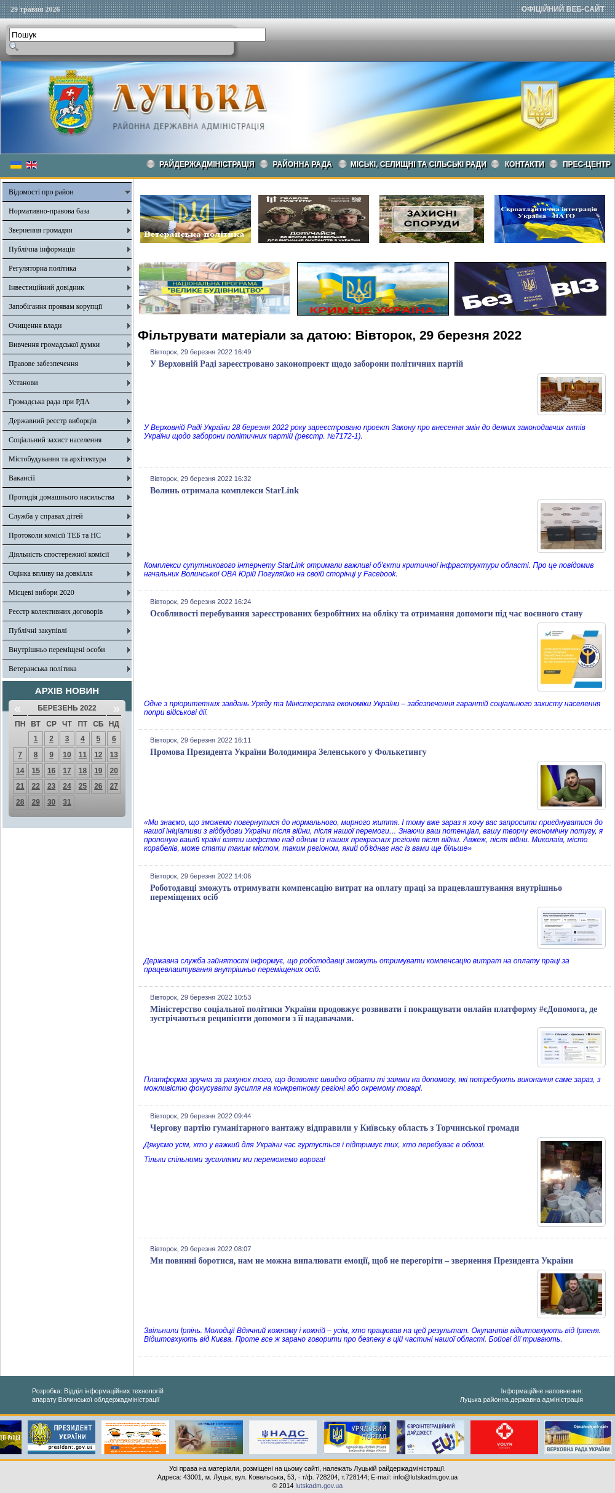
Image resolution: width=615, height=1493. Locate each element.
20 (114, 770)
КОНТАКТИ (524, 164)
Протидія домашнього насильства (61, 497)
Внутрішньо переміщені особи (57, 649)
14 (20, 770)
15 (35, 770)
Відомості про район (41, 192)
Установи (23, 382)
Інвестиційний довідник (46, 287)
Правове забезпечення (43, 363)
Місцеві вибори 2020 (41, 592)
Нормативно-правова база (49, 211)
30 (51, 802)
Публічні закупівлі (38, 630)
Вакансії (22, 478)
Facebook (379, 574)
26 (98, 786)
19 (98, 770)
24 (67, 786)
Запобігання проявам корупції (55, 306)
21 (20, 786)
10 (67, 754)
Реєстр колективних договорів (56, 611)
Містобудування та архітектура (57, 459)
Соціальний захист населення (55, 440)
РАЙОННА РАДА (302, 164)
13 (114, 754)
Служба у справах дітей (46, 516)
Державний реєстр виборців (53, 420)
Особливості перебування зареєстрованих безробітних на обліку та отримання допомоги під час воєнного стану (366, 613)
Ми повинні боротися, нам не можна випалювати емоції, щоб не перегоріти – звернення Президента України (361, 1260)
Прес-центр (587, 164)
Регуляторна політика (42, 268)
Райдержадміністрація (207, 164)
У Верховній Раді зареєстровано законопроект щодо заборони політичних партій (306, 363)
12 (98, 754)
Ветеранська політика (43, 668)
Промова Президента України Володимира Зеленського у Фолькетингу (288, 752)
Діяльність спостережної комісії (59, 554)
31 (67, 802)
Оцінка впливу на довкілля (51, 573)
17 (67, 770)
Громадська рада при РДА (49, 401)
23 (51, 786)
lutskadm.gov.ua (319, 1485)
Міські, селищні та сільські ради (418, 164)
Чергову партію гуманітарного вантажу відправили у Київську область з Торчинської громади (334, 1128)
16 (51, 770)
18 (83, 770)
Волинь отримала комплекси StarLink (224, 490)
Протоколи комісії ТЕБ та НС (55, 535)
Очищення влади (35, 325)
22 (35, 786)
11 (83, 754)
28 (20, 802)
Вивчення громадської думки (54, 344)
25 (83, 786)
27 (114, 786)
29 (35, 802)
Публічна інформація (42, 249)
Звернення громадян (41, 230)
